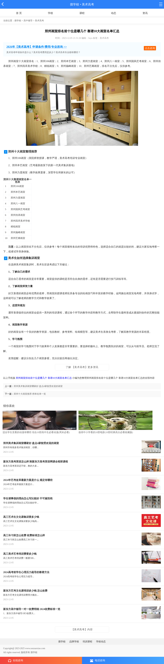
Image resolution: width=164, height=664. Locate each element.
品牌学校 (74, 641)
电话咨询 (97, 660)
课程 (82, 13)
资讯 (145, 13)
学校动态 (101, 641)
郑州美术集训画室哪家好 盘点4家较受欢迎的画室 (38, 386)
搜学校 (74, 4)
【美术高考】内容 (82, 629)
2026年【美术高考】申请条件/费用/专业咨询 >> (36, 46)
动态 (113, 13)
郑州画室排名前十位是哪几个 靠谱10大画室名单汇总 (44, 378)
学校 (50, 13)
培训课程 (87, 641)
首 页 (19, 13)
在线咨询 (15, 660)
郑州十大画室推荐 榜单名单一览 (30, 394)
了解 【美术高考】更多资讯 (82, 367)
